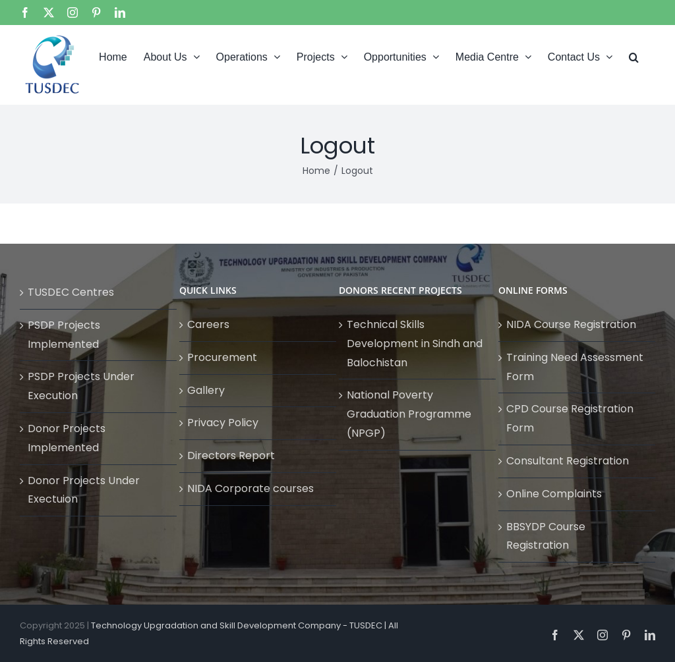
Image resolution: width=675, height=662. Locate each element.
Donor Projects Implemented (66, 438)
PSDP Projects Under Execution (81, 386)
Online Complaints (554, 493)
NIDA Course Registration (571, 324)
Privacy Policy (222, 422)
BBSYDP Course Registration (545, 536)
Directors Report (231, 455)
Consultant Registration (567, 460)
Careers (208, 324)
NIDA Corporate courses (250, 488)
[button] (634, 56)
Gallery (206, 390)
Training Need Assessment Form (574, 367)
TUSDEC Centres (71, 292)
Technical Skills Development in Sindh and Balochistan (415, 343)
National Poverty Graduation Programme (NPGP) (409, 414)
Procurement (222, 357)
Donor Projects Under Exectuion (84, 490)
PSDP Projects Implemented (64, 334)
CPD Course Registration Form (569, 418)
